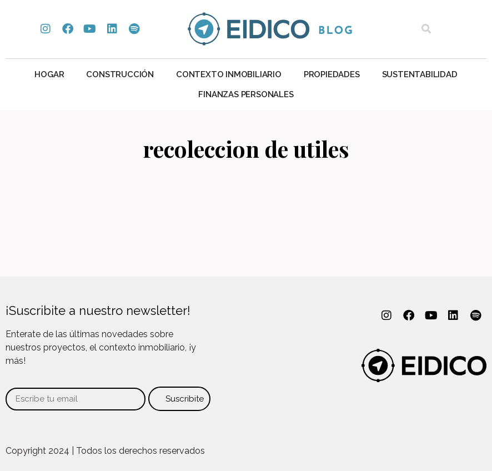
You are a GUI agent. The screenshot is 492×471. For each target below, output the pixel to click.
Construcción (120, 74)
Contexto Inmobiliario (229, 74)
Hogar (49, 74)
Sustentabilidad (420, 74)
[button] (426, 29)
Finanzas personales (245, 94)
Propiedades (332, 74)
